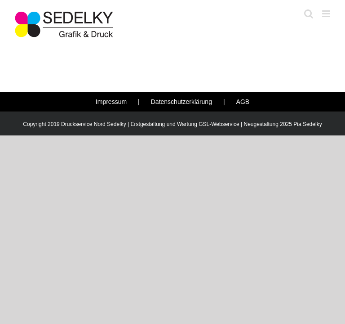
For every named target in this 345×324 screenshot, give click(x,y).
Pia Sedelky (307, 124)
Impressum (111, 101)
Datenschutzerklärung (181, 101)
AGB (243, 101)
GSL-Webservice (219, 124)
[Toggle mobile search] (308, 13)
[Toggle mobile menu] (327, 13)
